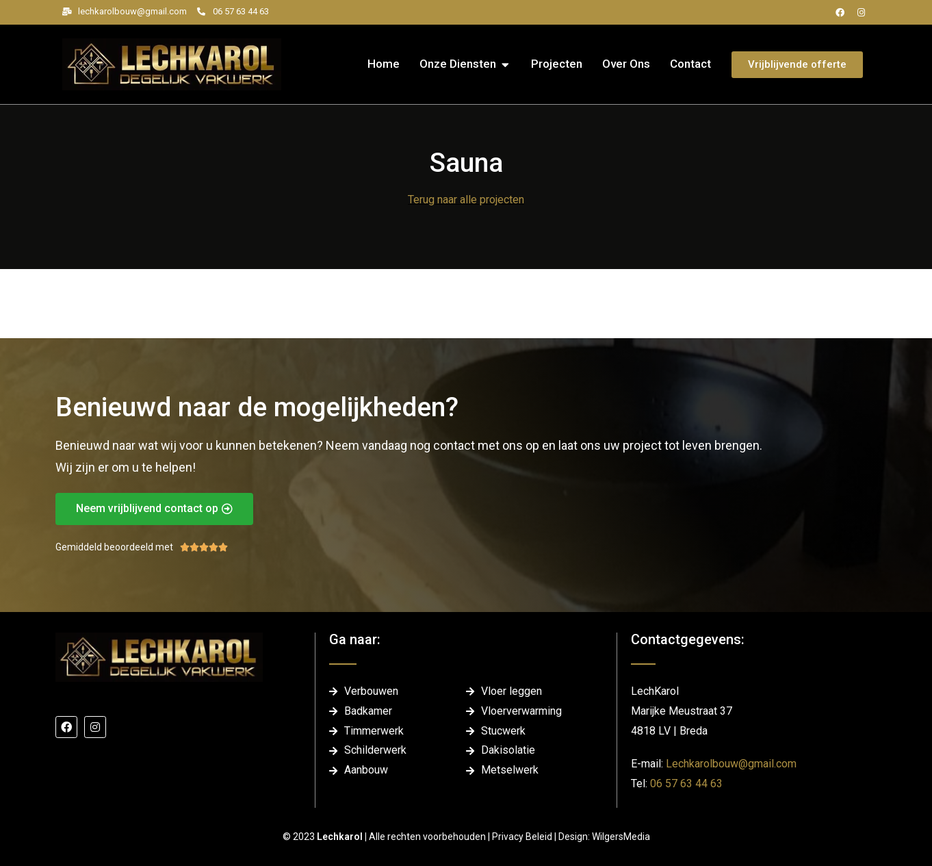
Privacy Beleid (523, 836)
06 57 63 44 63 (686, 783)
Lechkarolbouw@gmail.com (731, 763)
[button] (505, 64)
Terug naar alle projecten (466, 199)
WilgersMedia (621, 836)
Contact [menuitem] (690, 64)
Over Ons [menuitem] (626, 64)
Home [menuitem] (383, 64)
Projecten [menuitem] (556, 64)
